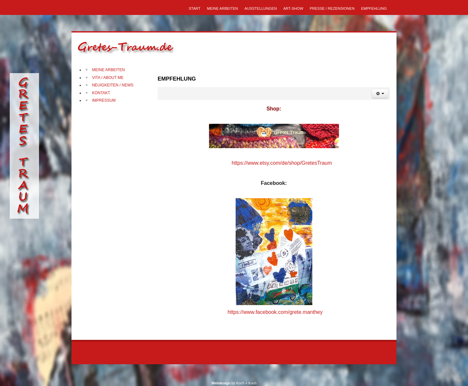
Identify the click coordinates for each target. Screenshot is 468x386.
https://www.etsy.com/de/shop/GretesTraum (282, 163)
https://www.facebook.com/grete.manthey (274, 312)
